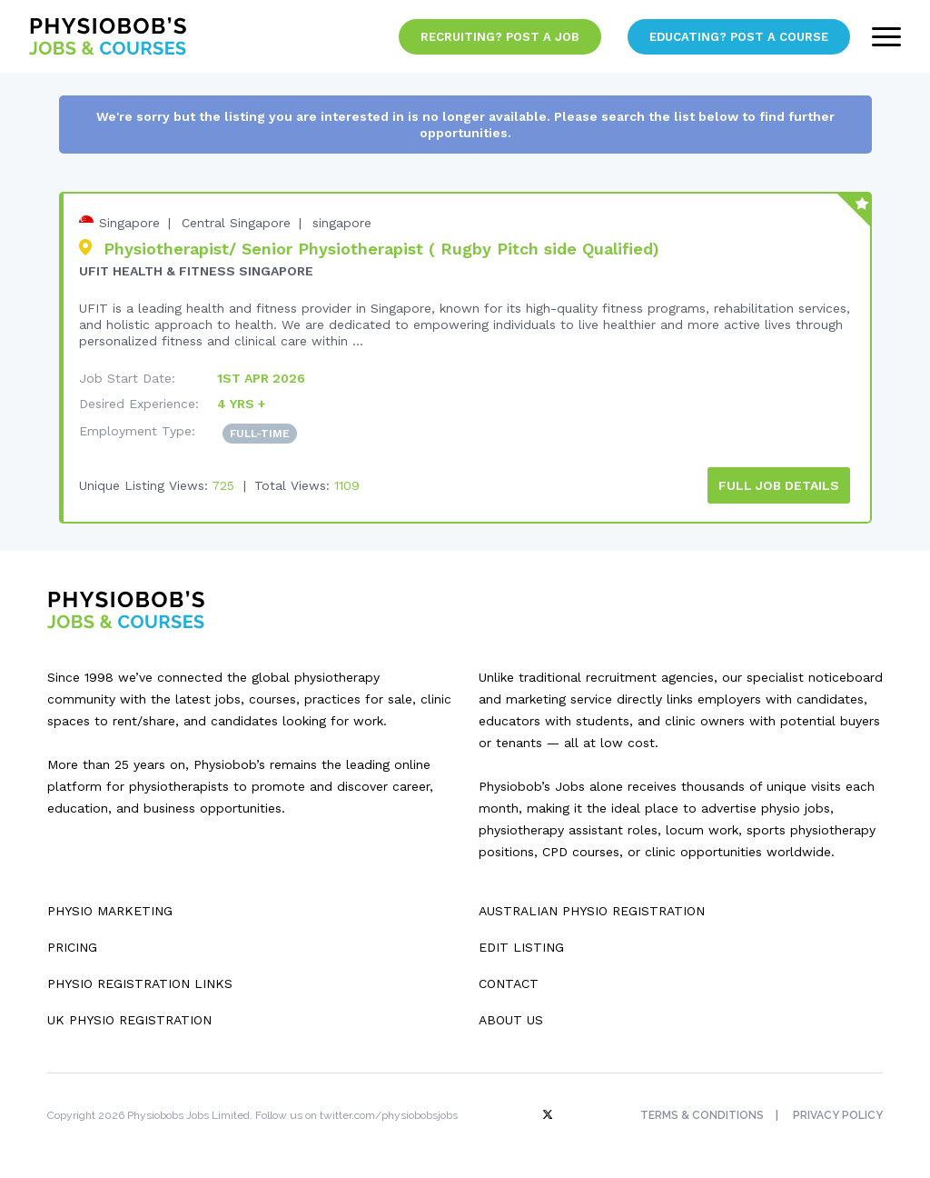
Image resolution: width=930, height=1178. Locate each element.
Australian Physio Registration (592, 910)
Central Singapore (236, 222)
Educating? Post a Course (738, 37)
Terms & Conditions (702, 1115)
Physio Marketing (110, 910)
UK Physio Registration (129, 1020)
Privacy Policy (838, 1115)
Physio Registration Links (139, 983)
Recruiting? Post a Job (499, 37)
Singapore (129, 222)
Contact (509, 983)
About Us (511, 1020)
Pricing (72, 947)
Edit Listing (521, 947)
